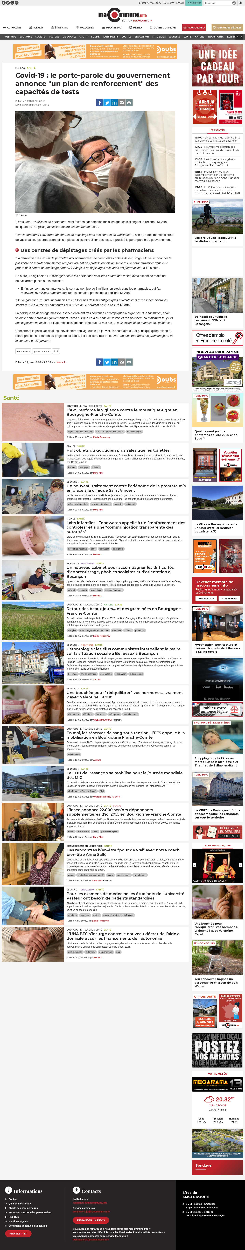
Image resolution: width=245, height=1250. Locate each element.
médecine (85, 915)
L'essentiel (218, 130)
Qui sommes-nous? (20, 1203)
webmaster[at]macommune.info (91, 1239)
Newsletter (18, 1233)
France (20, 67)
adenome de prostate (78, 504)
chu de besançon (88, 674)
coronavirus (23, 351)
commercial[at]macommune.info (91, 1211)
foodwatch (104, 549)
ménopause (114, 714)
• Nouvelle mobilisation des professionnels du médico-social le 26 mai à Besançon (217, 150)
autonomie (90, 952)
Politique (87, 645)
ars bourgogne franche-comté (109, 431)
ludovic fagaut (136, 674)
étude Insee (83, 831)
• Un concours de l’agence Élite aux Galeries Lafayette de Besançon (217, 139)
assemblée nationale (77, 549)
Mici (102, 791)
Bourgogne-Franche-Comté (84, 406)
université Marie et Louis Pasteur (118, 915)
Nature (108, 604)
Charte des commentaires (23, 1208)
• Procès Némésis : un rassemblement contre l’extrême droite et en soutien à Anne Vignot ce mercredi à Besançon (217, 176)
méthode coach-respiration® (91, 875)
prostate (118, 504)
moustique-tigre (134, 431)
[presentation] (194, 865)
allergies (72, 630)
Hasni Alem (121, 674)
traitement (130, 504)
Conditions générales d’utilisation (28, 1225)
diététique (87, 714)
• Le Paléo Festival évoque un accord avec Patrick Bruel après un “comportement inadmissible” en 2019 (217, 190)
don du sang (74, 754)
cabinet (71, 590)
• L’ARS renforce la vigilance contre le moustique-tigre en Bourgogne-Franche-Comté (215, 162)
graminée (116, 630)
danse (71, 875)
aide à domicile (75, 952)
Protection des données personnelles (30, 1212)
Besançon (73, 482)
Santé (31, 67)
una (118, 952)
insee (95, 831)
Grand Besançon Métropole (85, 846)
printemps (139, 630)
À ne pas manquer (218, 845)
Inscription (206, 598)
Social (117, 806)
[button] (234, 3)
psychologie (96, 590)
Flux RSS (14, 1217)
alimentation (73, 714)
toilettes (95, 467)
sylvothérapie (140, 875)
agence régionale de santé (80, 431)
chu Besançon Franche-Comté (82, 791)
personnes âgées (109, 831)
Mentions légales (18, 1221)
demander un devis (91, 1220)
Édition (127, 20)
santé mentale (123, 875)
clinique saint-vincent (101, 504)
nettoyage (84, 467)
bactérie (72, 467)
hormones (100, 714)
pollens (128, 630)
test (56, 351)
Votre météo (217, 1073)
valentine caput (131, 714)
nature (110, 875)
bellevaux (72, 674)
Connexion (229, 598)
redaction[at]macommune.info (90, 1202)
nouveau (83, 590)
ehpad (71, 831)
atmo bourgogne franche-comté (94, 630)
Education (88, 563)
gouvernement (42, 351)
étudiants (72, 915)
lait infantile (118, 549)
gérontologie (106, 674)
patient (96, 915)
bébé (93, 549)
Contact (13, 1199)
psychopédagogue (113, 590)
